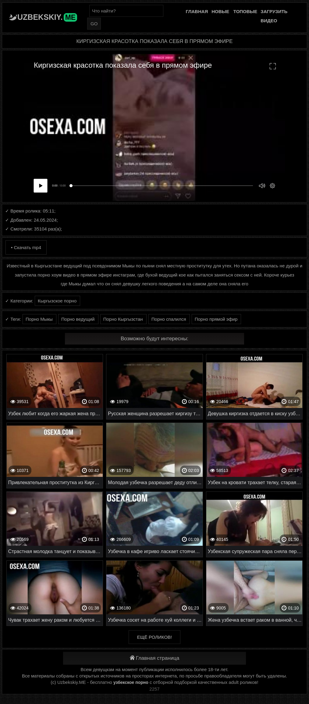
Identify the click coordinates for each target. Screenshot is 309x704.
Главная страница (154, 658)
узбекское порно (130, 682)
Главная (197, 11)
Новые (220, 11)
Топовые (245, 11)
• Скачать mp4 (26, 247)
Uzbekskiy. (47, 17)
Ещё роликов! (154, 637)
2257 (154, 688)
